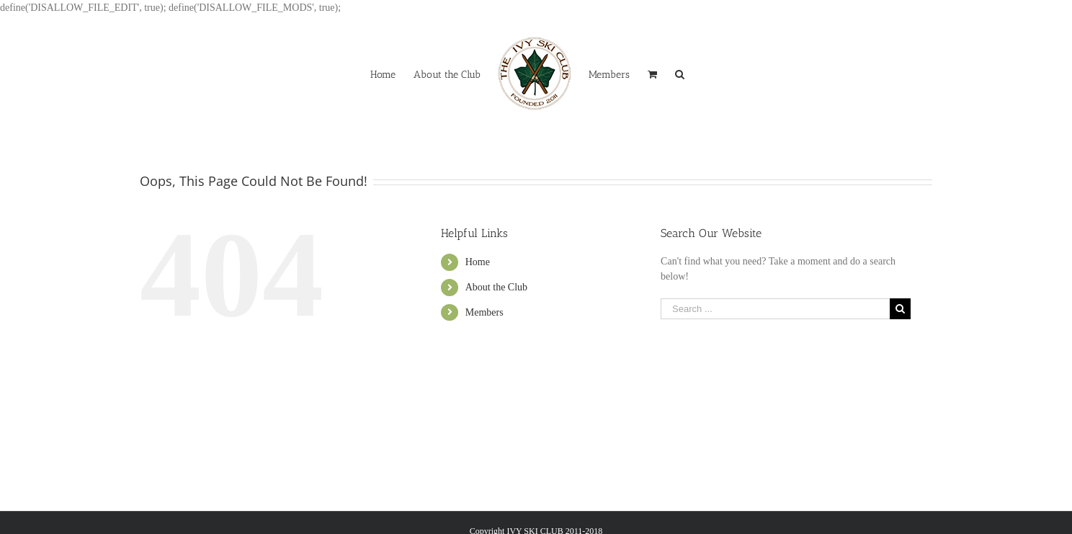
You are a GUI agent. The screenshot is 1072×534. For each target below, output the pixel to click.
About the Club (496, 287)
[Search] (679, 73)
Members (484, 312)
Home (477, 262)
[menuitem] (383, 73)
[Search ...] (775, 308)
